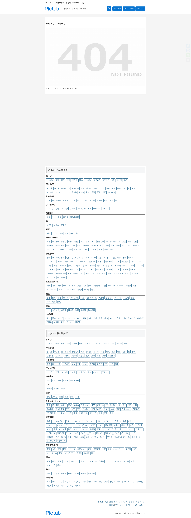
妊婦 (82, 188)
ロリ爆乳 (97, 180)
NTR (93, 242)
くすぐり (70, 322)
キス (89, 209)
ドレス (116, 270)
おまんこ (59, 192)
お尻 (133, 188)
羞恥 (48, 233)
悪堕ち (63, 242)
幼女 (73, 200)
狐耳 (54, 298)
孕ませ (106, 245)
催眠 (95, 318)
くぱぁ (76, 242)
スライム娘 (51, 302)
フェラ (72, 209)
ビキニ (130, 258)
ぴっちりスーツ (78, 258)
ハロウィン (51, 262)
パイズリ (50, 209)
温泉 (112, 245)
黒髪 (59, 286)
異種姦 (63, 310)
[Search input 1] (85, 8)
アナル (67, 192)
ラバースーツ (91, 258)
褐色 (134, 286)
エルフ (65, 298)
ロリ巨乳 (105, 180)
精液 (129, 242)
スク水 (116, 262)
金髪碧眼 (97, 286)
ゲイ (54, 217)
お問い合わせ (139, 505)
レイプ (60, 318)
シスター (77, 266)
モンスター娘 (91, 298)
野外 (111, 249)
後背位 (56, 225)
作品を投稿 (117, 9)
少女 (79, 200)
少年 (106, 200)
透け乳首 (136, 245)
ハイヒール (51, 270)
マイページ (140, 502)
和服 (69, 273)
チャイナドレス (72, 270)
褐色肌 (128, 286)
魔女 (98, 266)
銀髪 (65, 286)
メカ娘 (126, 298)
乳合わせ (86, 245)
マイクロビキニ (58, 258)
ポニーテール (118, 286)
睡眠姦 (78, 322)
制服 (68, 258)
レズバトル (83, 249)
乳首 (87, 192)
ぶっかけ (64, 209)
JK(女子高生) (116, 258)
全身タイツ (136, 273)
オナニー (96, 209)
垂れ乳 (119, 180)
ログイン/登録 (129, 9)
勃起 (106, 249)
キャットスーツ (121, 266)
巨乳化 (74, 180)
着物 (87, 273)
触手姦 (83, 310)
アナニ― (105, 209)
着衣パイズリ (96, 245)
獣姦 (77, 310)
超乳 (62, 180)
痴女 (124, 242)
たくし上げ (126, 245)
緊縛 (54, 318)
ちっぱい (88, 180)
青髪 (89, 286)
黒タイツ (108, 270)
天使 (82, 298)
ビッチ (69, 249)
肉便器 (56, 322)
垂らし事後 (60, 245)
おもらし (77, 318)
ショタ (85, 200)
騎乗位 (49, 225)
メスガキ (66, 200)
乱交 (73, 245)
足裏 (93, 192)
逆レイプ (131, 318)
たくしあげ (85, 242)
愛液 (100, 249)
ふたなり (55, 310)
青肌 (109, 286)
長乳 (113, 180)
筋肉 (124, 188)
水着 (48, 258)
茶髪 (60, 290)
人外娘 (101, 298)
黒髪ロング (81, 286)
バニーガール (82, 262)
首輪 (55, 266)
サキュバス (74, 298)
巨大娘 (74, 192)
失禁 (124, 318)
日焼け (79, 290)
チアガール (61, 277)
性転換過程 (74, 217)
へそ (102, 188)
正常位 (63, 225)
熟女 (117, 200)
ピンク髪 (72, 286)
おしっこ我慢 (115, 318)
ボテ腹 (56, 188)
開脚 (79, 245)
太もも (81, 192)
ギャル (85, 266)
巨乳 (68, 180)
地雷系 (92, 266)
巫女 (82, 273)
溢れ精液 (50, 245)
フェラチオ (81, 209)
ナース (132, 270)
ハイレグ (139, 262)
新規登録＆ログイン (112, 502)
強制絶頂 (140, 318)
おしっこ (68, 318)
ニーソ (131, 266)
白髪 (54, 286)
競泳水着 (108, 262)
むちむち (75, 188)
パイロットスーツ (98, 273)
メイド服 (124, 270)
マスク (49, 266)
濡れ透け (113, 242)
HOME (100, 502)
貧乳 (81, 180)
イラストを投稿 (128, 502)
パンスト (83, 270)
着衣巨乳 (60, 270)
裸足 (70, 266)
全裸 (48, 242)
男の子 (99, 200)
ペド (111, 200)
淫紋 (99, 258)
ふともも (50, 192)
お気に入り (140, 9)
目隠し (49, 322)
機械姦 (70, 310)
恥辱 (77, 233)
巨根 (98, 192)
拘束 (48, 318)
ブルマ (109, 273)
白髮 (104, 286)
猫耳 (48, 298)
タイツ (100, 262)
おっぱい (50, 180)
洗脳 (84, 318)
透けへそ (93, 249)
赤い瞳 (86, 290)
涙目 (72, 233)
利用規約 (110, 505)
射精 (135, 242)
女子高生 (92, 262)
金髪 (48, 286)
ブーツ (91, 270)
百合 (48, 217)
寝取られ (100, 242)
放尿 (100, 318)
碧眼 (93, 290)
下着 (124, 258)
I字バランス (51, 249)
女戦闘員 (50, 273)
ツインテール (52, 290)
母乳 (125, 180)
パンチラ (62, 266)
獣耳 (59, 298)
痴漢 (75, 249)
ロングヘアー (69, 290)
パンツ (59, 262)
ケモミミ (109, 298)
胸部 (104, 192)
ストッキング (107, 266)
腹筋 (119, 188)
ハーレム (61, 249)
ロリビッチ (56, 200)
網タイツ (99, 270)
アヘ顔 (54, 233)
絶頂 (66, 233)
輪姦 (89, 318)
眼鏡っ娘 (124, 262)
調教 (106, 318)
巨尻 (113, 188)
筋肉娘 (88, 188)
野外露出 (55, 242)
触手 (48, 310)
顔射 (57, 209)
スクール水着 (61, 273)
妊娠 (70, 242)
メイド (106, 258)
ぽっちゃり (65, 188)
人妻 (132, 262)
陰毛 (108, 188)
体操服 (75, 273)
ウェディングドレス (122, 273)
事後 (68, 245)
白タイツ (139, 266)
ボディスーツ (69, 262)
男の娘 (92, 200)
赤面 (61, 233)
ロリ (48, 200)
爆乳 (57, 180)
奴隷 (62, 322)
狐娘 (132, 298)
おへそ (96, 188)
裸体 (118, 245)
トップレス (51, 277)
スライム (118, 298)
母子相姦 (91, 310)
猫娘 (59, 302)
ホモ (59, 217)
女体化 (65, 217)
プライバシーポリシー (123, 505)
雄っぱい (111, 192)
